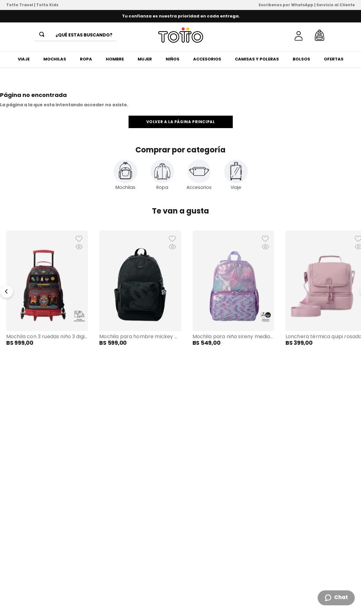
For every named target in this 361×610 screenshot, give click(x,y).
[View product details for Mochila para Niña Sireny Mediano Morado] (233, 288)
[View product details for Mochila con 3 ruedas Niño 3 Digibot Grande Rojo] (47, 288)
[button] (47, 288)
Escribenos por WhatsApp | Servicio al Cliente (307, 4)
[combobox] (75, 35)
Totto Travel (19, 4)
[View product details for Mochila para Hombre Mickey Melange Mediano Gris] (140, 288)
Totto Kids (47, 4)
